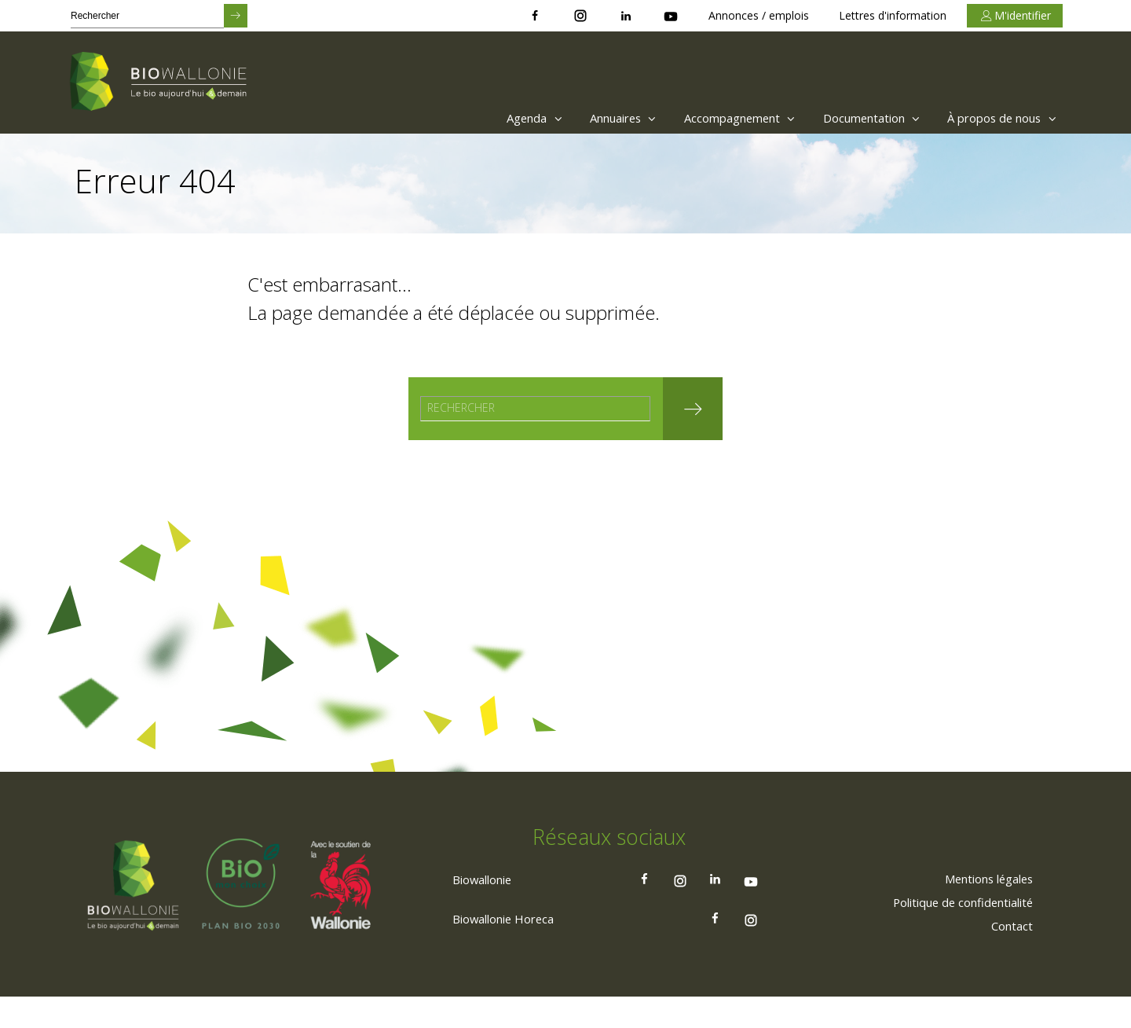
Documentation (855, 118)
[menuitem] (483, 118)
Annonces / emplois (758, 15)
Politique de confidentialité (954, 933)
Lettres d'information (892, 15)
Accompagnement (712, 118)
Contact (1009, 956)
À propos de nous (997, 118)
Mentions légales (981, 909)
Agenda (487, 118)
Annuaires (584, 118)
